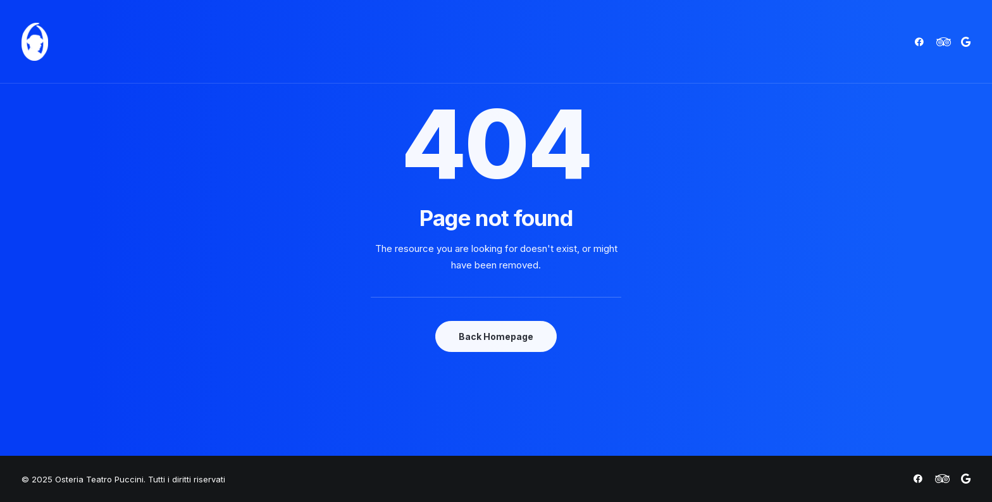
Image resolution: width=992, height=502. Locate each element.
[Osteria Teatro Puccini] (35, 42)
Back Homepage (496, 336)
